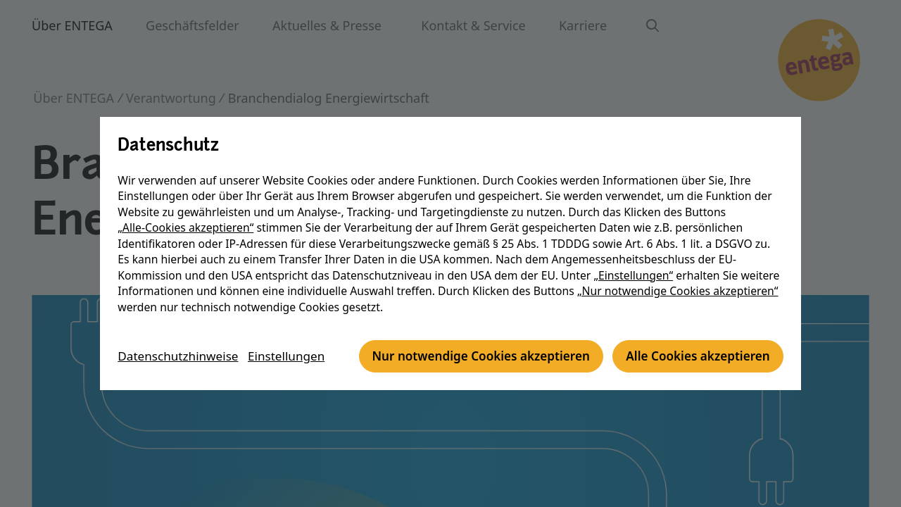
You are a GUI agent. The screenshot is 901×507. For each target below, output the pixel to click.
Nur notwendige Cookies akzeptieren (246, 372)
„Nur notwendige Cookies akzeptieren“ (679, 275)
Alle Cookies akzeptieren (473, 372)
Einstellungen (296, 333)
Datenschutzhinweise (182, 333)
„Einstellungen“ (634, 259)
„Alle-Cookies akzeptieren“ (187, 212)
